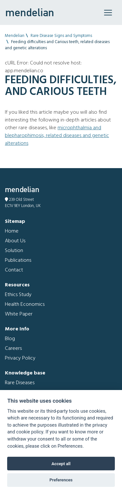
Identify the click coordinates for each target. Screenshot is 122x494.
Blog (10, 339)
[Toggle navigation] (108, 12)
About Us (15, 241)
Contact (14, 270)
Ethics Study (18, 295)
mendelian (29, 12)
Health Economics (25, 304)
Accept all (60, 463)
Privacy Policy (20, 358)
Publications (18, 260)
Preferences (61, 479)
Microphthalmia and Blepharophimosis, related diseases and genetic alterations (57, 136)
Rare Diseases (19, 383)
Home (12, 231)
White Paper (19, 314)
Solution (14, 251)
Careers (13, 348)
